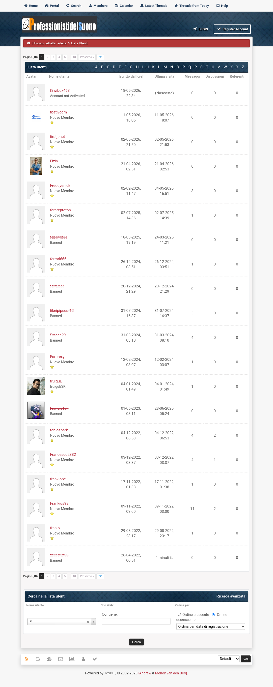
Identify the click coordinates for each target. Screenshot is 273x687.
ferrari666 (58, 259)
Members (98, 6)
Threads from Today (191, 6)
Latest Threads (153, 6)
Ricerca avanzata (230, 596)
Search (73, 6)
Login (200, 29)
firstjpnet (57, 136)
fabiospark (59, 430)
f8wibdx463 (60, 90)
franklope (58, 479)
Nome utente (35, 605)
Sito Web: (107, 605)
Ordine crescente (195, 615)
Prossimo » (87, 57)
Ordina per (182, 605)
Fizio (54, 161)
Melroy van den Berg (171, 673)
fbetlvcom (58, 112)
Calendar (123, 6)
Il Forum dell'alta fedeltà (49, 43)
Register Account (232, 29)
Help (222, 6)
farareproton (60, 210)
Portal (51, 6)
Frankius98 (59, 503)
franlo (55, 528)
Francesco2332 (63, 454)
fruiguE (56, 381)
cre (140, 76)
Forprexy (57, 356)
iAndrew (144, 673)
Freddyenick (60, 185)
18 (74, 57)
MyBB (109, 673)
